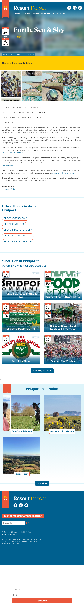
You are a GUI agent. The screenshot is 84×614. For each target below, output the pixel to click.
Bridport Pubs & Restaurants (20, 230)
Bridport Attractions (15, 218)
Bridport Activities (14, 224)
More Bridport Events (42, 371)
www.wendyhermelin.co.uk (63, 173)
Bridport (19, 54)
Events (35, 14)
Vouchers (45, 14)
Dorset (16, 14)
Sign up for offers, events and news (23, 516)
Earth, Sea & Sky (9, 189)
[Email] (42, 595)
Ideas (55, 14)
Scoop (13, 534)
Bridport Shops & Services (18, 242)
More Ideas (42, 483)
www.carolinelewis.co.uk (12, 153)
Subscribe (42, 601)
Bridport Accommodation (18, 236)
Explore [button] (26, 14)
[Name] (42, 589)
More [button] (62, 14)
